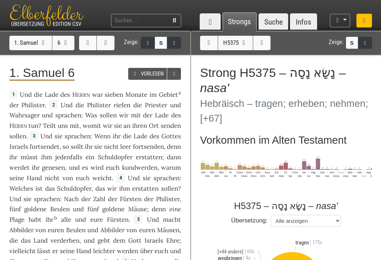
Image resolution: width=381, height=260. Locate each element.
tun (33, 126)
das (100, 188)
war (97, 95)
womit (92, 126)
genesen (53, 168)
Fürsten (131, 199)
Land (41, 240)
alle (66, 220)
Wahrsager (24, 115)
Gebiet (168, 95)
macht (172, 220)
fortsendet (45, 147)
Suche (273, 21)
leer (125, 147)
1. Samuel (30, 42)
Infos (303, 21)
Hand (34, 178)
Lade (52, 95)
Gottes (171, 136)
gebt (104, 240)
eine (175, 209)
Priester (156, 105)
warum (171, 168)
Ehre (172, 240)
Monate (136, 95)
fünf (15, 209)
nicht (111, 147)
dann (174, 157)
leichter (104, 251)
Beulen (60, 209)
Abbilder (21, 230)
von (67, 178)
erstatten (149, 157)
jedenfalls (68, 157)
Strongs (239, 21)
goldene (35, 209)
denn (174, 147)
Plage (17, 220)
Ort (154, 126)
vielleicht (22, 251)
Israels (18, 147)
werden (127, 251)
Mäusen (168, 230)
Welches (21, 188)
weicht (102, 178)
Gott (135, 240)
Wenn (102, 136)
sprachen (68, 115)
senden (171, 126)
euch (83, 178)
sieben (114, 95)
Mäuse (137, 209)
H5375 (235, 42)
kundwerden (139, 168)
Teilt (49, 126)
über (146, 251)
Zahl (99, 199)
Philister (33, 105)
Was (91, 115)
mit (74, 126)
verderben (65, 240)
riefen (122, 105)
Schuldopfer (115, 157)
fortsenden (148, 147)
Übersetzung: (249, 220)
